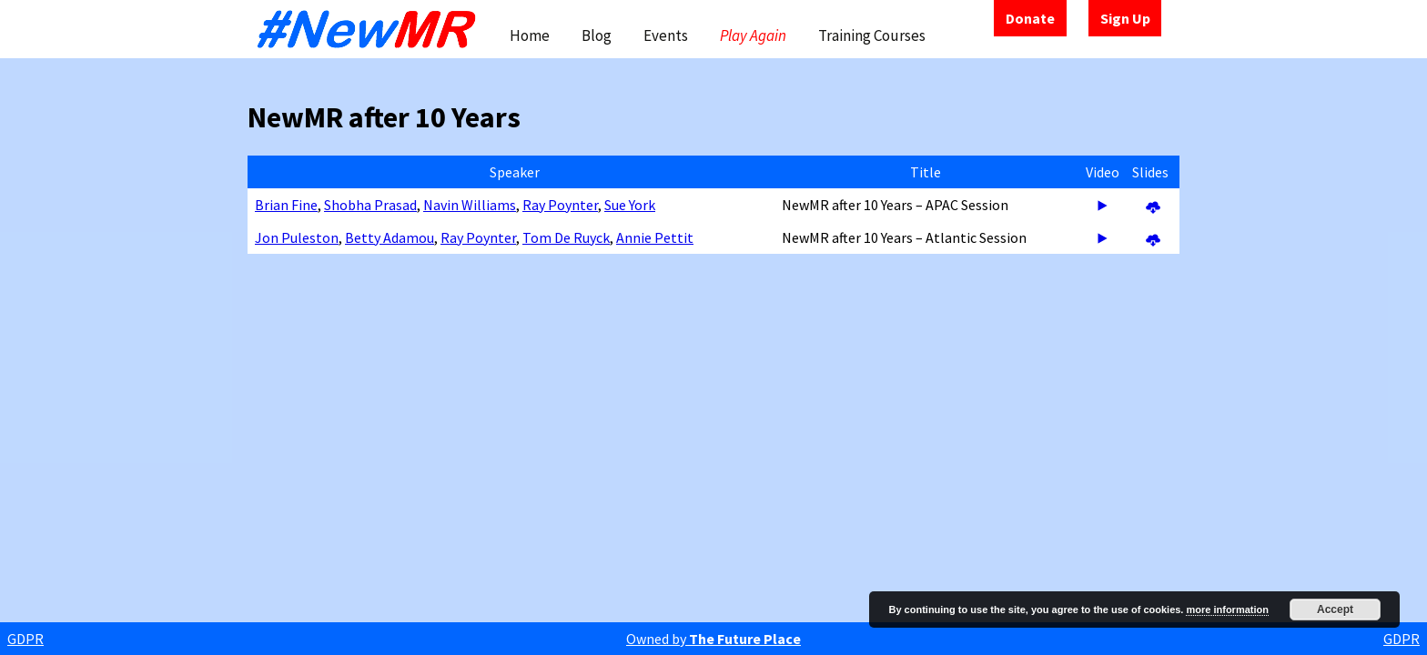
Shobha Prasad (370, 205)
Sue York (629, 205)
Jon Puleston (297, 237)
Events (665, 35)
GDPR (25, 639)
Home (530, 35)
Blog (597, 35)
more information (1227, 609)
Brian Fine (286, 205)
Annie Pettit (654, 237)
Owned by (713, 639)
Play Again (753, 35)
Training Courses (872, 35)
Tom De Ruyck (566, 237)
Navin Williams (469, 205)
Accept (1335, 609)
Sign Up (1125, 18)
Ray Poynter (560, 205)
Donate (1030, 18)
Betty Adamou (389, 237)
